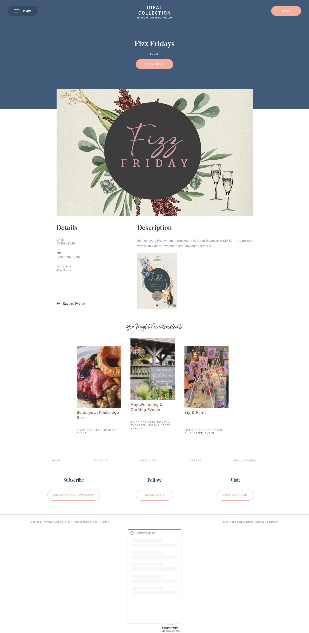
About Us (100, 460)
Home (56, 460)
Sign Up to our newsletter (74, 495)
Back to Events (71, 304)
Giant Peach (271, 521)
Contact (105, 521)
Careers (194, 460)
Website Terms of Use (85, 521)
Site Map (36, 521)
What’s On (147, 460)
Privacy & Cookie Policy (57, 521)
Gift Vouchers (245, 460)
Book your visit (235, 495)
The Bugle (64, 270)
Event (154, 54)
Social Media (154, 495)
